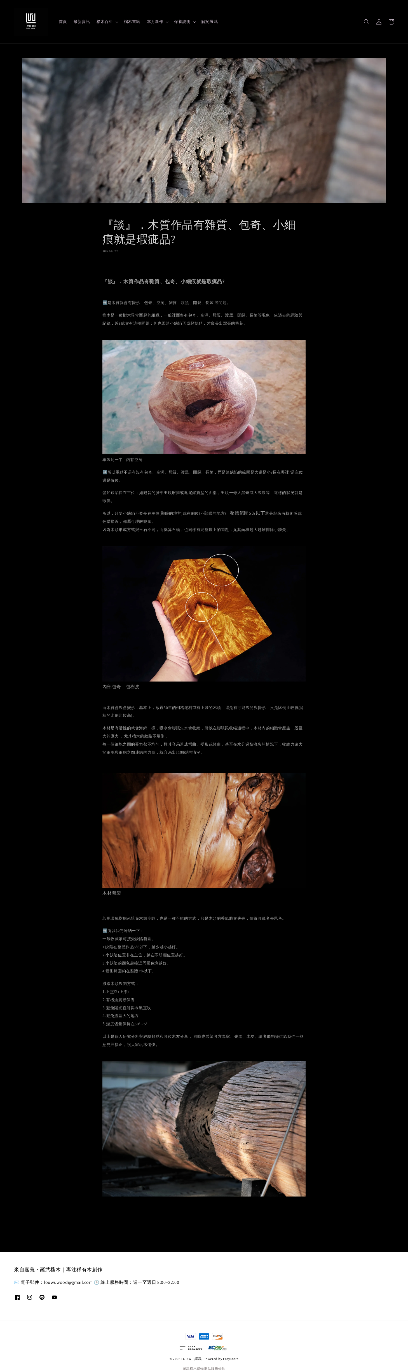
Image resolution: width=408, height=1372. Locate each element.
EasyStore (230, 1359)
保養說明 (182, 21)
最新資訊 (82, 21)
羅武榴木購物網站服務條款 (204, 1368)
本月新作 (155, 21)
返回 (204, 1219)
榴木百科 (105, 21)
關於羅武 (209, 21)
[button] (366, 22)
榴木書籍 (132, 21)
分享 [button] (110, 265)
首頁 (63, 21)
